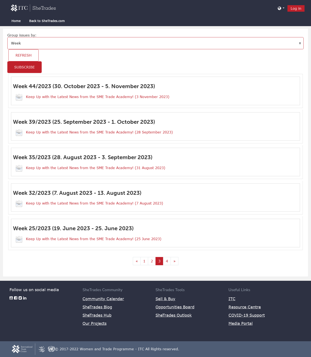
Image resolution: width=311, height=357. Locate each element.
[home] (33, 8)
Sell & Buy (165, 298)
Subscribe (24, 67)
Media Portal (240, 323)
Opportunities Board (175, 307)
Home (16, 21)
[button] (281, 8)
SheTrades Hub (97, 315)
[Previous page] (137, 261)
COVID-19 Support (246, 315)
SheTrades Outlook (174, 315)
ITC (231, 298)
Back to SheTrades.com (47, 21)
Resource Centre (244, 307)
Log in (296, 8)
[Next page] (174, 261)
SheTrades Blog (97, 307)
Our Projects (94, 323)
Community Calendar (103, 298)
